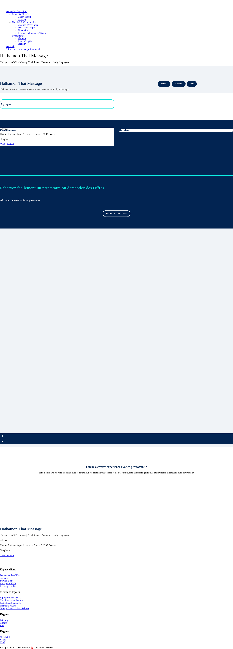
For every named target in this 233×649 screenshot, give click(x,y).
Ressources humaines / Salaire (32, 33)
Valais (3, 639)
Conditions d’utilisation (11, 600)
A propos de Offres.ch (10, 597)
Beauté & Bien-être (21, 14)
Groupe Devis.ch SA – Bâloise (14, 608)
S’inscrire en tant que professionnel (23, 49)
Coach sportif (24, 17)
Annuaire (4, 578)
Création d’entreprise (28, 25)
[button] (116, 436)
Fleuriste (22, 38)
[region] (116, 338)
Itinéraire (178, 84)
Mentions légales (8, 605)
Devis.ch (10, 46)
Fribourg (4, 620)
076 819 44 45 (7, 144)
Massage (22, 19)
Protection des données (11, 603)
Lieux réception (25, 41)
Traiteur (22, 43)
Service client (6, 580)
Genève (3, 622)
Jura (2, 625)
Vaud (2, 642)
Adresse (164, 84)
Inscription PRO (8, 583)
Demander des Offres (10, 575)
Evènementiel (18, 35)
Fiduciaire (23, 30)
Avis (192, 84)
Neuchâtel (5, 637)
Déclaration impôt (26, 27)
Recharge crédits (8, 586)
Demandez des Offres (16, 11)
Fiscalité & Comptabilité (24, 22)
